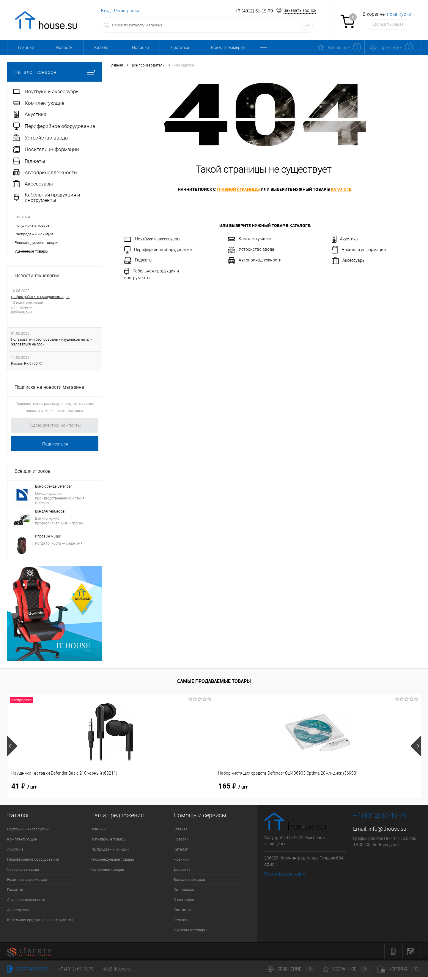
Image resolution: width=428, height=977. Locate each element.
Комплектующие (249, 238)
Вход (106, 10)
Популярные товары (33, 225)
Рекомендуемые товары (36, 242)
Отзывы (181, 920)
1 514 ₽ (339, 786)
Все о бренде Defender (53, 486)
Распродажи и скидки (34, 234)
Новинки (140, 47)
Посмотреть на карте (284, 874)
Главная (26, 47)
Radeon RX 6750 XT (27, 363)
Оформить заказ (388, 24)
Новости (64, 47)
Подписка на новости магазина (49, 387)
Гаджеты (138, 260)
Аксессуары (349, 260)
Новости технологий (37, 275)
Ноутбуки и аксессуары (152, 239)
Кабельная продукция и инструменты (151, 274)
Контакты (182, 910)
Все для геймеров (228, 47)
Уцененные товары (31, 251)
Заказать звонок (300, 10)
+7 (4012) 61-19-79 (76, 969)
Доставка (180, 47)
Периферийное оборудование (158, 249)
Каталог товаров (54, 72)
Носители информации (359, 249)
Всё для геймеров (50, 511)
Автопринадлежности (254, 260)
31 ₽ (230, 786)
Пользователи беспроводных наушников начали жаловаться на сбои (51, 341)
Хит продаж (184, 889)
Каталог (102, 47)
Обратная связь (28, 969)
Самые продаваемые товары (214, 681)
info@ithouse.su (387, 829)
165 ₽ (129, 786)
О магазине (184, 899)
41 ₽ (24, 786)
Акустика (345, 239)
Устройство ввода (251, 250)
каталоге (341, 189)
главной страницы (238, 189)
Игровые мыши (48, 536)
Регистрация (126, 10)
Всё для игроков (33, 471)
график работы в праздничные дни (40, 297)
